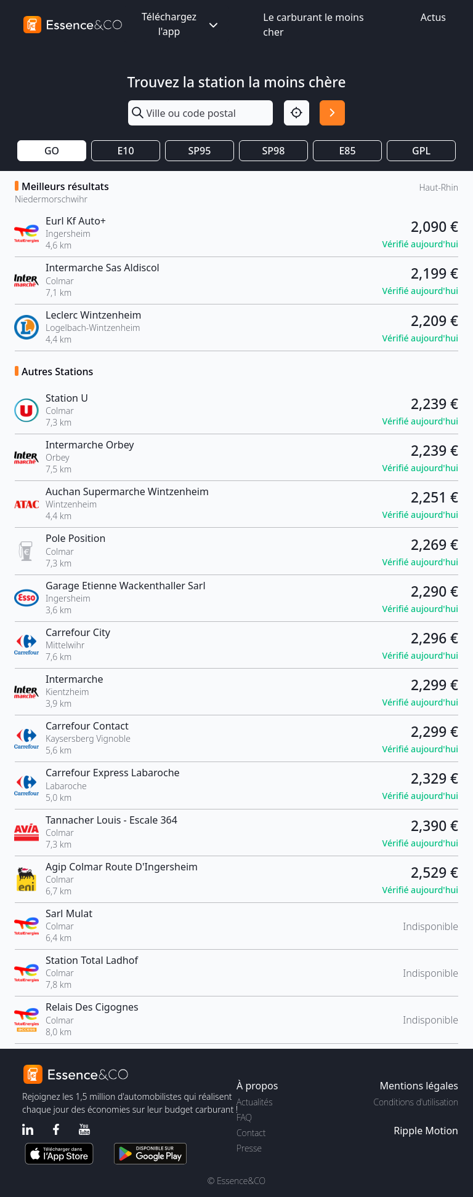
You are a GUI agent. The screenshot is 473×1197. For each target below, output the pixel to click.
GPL (421, 150)
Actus (433, 17)
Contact (250, 1133)
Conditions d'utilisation (415, 1102)
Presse (249, 1148)
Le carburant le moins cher (313, 24)
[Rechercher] (332, 112)
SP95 (199, 150)
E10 (125, 150)
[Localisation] (296, 112)
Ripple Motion (426, 1130)
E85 (347, 150)
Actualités (254, 1102)
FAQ (244, 1117)
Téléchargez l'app (181, 24)
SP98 (273, 150)
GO (51, 150)
